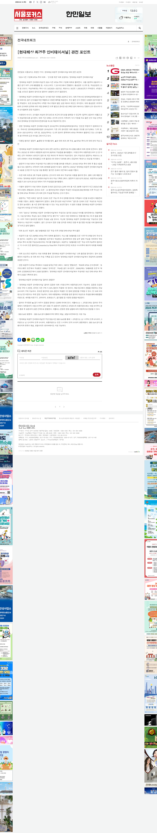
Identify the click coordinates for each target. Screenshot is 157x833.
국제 (85, 28)
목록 (120, 58)
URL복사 (117, 58)
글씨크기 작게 (138, 58)
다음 (64, 407)
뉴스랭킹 (110, 65)
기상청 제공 (53, 3)
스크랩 (131, 58)
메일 (124, 58)
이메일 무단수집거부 (89, 418)
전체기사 (25, 28)
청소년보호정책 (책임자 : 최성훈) (69, 418)
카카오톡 (28, 340)
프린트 (128, 58)
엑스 (37, 2)
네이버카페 (38, 340)
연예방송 (68, 28)
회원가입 (134, 2)
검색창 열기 (140, 28)
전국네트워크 (43, 28)
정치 (60, 28)
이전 (55, 407)
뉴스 (33, 28)
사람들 (99, 28)
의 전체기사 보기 (92, 333)
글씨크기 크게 (135, 58)
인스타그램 (41, 2)
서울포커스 (120, 28)
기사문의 (128, 2)
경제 (53, 28)
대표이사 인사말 (24, 418)
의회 (92, 28)
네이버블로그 (44, 2)
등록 (96, 374)
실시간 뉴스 (111, 143)
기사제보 (121, 2)
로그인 (141, 2)
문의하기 (111, 418)
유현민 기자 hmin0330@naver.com (27, 58)
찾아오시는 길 (36, 418)
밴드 (42, 340)
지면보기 (109, 28)
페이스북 (34, 2)
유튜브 (30, 2)
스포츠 (77, 28)
